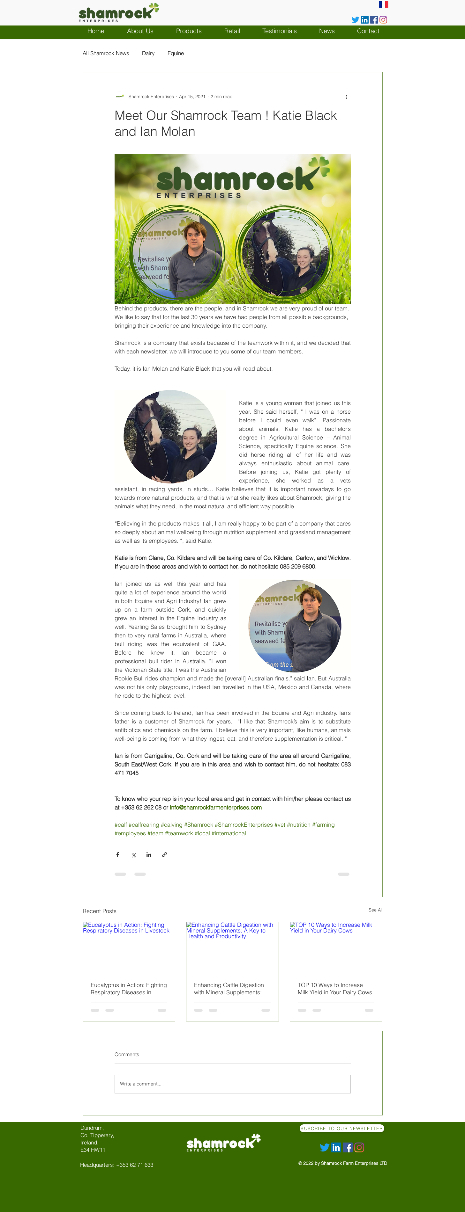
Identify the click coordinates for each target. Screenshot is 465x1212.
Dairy (148, 53)
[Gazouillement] (355, 20)
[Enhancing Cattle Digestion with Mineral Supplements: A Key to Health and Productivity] (232, 948)
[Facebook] (374, 20)
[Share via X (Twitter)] (133, 855)
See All (376, 910)
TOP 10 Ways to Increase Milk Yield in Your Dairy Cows (335, 988)
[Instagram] (383, 20)
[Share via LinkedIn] (149, 855)
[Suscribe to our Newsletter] (342, 1128)
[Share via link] (164, 855)
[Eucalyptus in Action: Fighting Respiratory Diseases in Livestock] (129, 948)
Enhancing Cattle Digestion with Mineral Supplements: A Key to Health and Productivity (230, 988)
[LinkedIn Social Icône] (365, 20)
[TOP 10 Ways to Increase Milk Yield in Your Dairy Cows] (336, 948)
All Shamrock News (106, 53)
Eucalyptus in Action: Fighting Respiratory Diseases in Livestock (129, 988)
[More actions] (347, 96)
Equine (176, 53)
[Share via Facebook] (118, 855)
